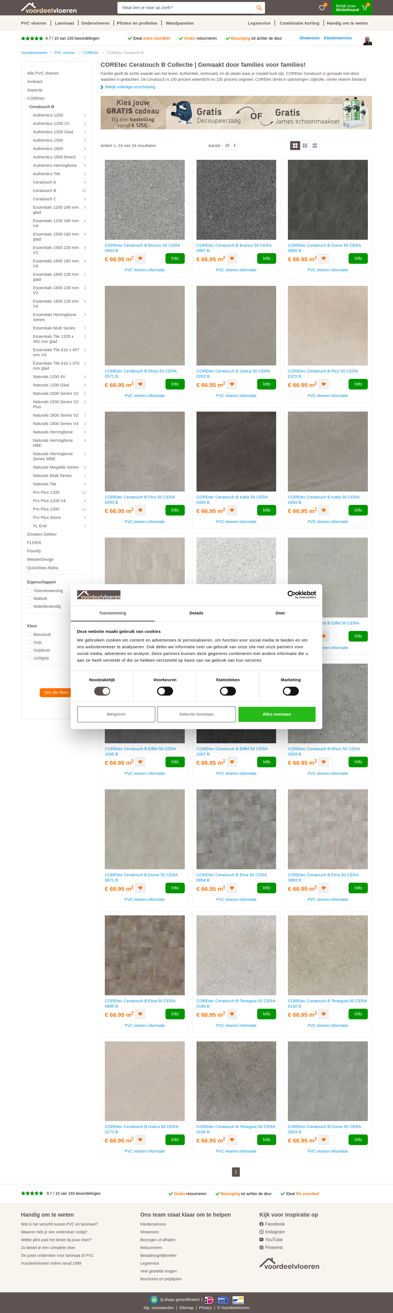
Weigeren (116, 714)
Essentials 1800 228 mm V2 (56, 290)
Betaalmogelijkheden (158, 1255)
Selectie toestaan (196, 714)
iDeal (151, 38)
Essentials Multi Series (54, 328)
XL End (40, 525)
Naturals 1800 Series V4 (56, 423)
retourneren (200, 38)
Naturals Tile (44, 483)
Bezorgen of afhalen (157, 1240)
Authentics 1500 (48, 140)
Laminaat (64, 23)
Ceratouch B (41, 106)
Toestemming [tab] (112, 613)
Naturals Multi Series (52, 475)
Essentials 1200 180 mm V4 (56, 223)
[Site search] (185, 8)
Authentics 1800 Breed (54, 157)
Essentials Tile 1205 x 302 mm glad (53, 339)
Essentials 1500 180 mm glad (56, 236)
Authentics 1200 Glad (53, 131)
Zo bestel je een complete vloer (48, 1247)
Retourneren (151, 1247)
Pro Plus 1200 (46, 492)
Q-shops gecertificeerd (180, 1299)
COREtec (36, 98)
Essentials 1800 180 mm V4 (56, 263)
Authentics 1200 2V (51, 123)
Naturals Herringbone (53, 431)
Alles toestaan (277, 714)
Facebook (272, 1224)
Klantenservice (153, 1224)
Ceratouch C (44, 198)
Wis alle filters (56, 692)
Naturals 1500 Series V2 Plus (56, 404)
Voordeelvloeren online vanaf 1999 (51, 1263)
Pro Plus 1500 (46, 509)
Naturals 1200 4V (49, 376)
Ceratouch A (44, 182)
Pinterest (271, 1247)
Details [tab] (196, 613)
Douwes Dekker (42, 534)
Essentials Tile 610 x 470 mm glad (56, 366)
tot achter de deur (256, 38)
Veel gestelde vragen (158, 1271)
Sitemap (186, 1307)
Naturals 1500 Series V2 (56, 393)
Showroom (149, 1232)
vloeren (243, 1307)
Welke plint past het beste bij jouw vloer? (56, 1240)
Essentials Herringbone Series (54, 317)
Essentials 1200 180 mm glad (56, 210)
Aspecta (34, 89)
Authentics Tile (46, 173)
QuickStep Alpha (42, 567)
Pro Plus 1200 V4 (49, 500)
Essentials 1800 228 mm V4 (56, 303)
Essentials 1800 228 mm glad (56, 277)
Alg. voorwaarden (158, 1307)
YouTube (271, 1239)
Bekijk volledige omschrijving (130, 87)
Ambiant (34, 81)
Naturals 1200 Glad (51, 385)
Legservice (149, 1263)
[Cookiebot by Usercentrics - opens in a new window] (291, 594)
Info (175, 258)
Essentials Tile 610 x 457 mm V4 (56, 352)
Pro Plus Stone (47, 517)
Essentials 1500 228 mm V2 (56, 250)
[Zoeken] (259, 8)
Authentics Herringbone (55, 165)
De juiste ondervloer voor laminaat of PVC (57, 1255)
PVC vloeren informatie (145, 270)
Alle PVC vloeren (43, 73)
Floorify (34, 551)
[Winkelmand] (352, 7)
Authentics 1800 (48, 148)
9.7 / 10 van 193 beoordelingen (72, 38)
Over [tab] (280, 613)
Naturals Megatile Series (56, 467)
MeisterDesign (40, 559)
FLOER (34, 542)
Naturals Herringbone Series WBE (53, 456)
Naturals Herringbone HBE (53, 443)
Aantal (214, 145)
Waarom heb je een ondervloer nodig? (54, 1232)
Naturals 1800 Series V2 (56, 415)
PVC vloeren (34, 23)
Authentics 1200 (48, 115)
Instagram (272, 1231)
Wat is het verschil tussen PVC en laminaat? (59, 1224)
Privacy (205, 1307)
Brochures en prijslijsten (161, 1279)
